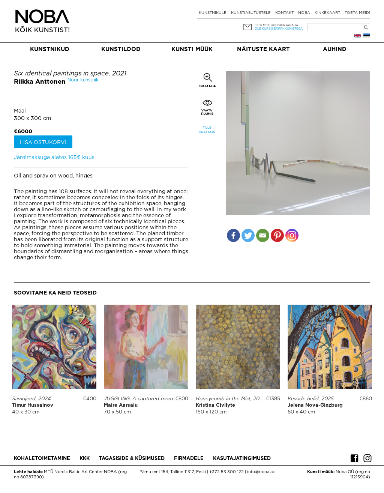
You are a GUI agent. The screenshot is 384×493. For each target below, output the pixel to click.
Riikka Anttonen (40, 82)
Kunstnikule (212, 13)
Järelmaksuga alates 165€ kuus (54, 157)
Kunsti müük (192, 49)
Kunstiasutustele (251, 13)
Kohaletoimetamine (42, 459)
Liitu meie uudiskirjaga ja (276, 25)
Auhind (334, 49)
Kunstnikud (49, 49)
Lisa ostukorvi (43, 142)
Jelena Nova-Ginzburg (315, 405)
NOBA (304, 13)
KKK (85, 459)
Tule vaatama (207, 130)
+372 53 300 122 (226, 472)
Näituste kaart (263, 49)
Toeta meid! (357, 13)
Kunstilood (121, 49)
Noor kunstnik (83, 80)
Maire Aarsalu (121, 405)
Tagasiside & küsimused (132, 459)
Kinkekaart (327, 13)
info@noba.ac (261, 472)
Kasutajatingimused (242, 459)
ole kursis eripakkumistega (279, 28)
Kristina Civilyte (215, 405)
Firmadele (189, 459)
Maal (20, 111)
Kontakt (284, 13)
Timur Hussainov (32, 405)
